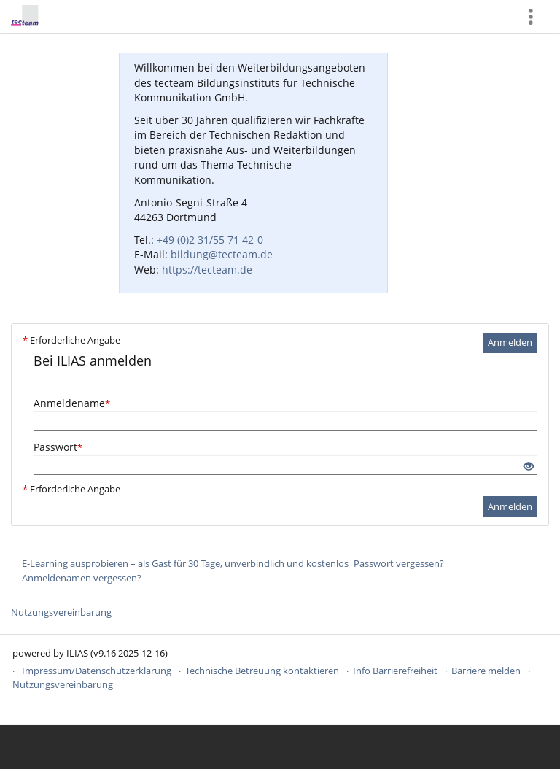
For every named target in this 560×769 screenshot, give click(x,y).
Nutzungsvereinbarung (61, 612)
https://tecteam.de (207, 270)
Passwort (58, 447)
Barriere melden (486, 670)
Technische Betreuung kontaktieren (262, 670)
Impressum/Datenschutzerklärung (96, 670)
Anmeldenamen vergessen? (81, 577)
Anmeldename (72, 403)
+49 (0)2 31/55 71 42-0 (210, 240)
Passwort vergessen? (399, 563)
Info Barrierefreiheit (395, 670)
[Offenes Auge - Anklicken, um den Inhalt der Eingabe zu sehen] (529, 467)
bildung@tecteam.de (222, 254)
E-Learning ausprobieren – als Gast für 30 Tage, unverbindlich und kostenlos (185, 563)
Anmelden (510, 342)
